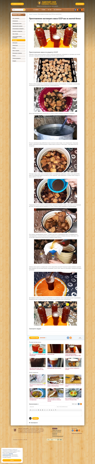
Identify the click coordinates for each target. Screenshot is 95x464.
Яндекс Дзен (55, 428)
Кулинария (15, 40)
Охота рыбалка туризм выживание (17, 37)
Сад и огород (15, 33)
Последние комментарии (56, 431)
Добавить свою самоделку (56, 430)
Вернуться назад (34, 337)
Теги (49, 9)
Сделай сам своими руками (47, 2)
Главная (36, 9)
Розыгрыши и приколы (17, 53)
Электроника (15, 20)
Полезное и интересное (17, 31)
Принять (12, 460)
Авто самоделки (16, 18)
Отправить (35, 418)
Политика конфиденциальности (57, 436)
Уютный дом (15, 45)
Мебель (14, 48)
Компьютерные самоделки (18, 28)
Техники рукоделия (17, 58)
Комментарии (57, 9)
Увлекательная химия (17, 23)
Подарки (14, 60)
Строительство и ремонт (17, 26)
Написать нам (54, 434)
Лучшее (43, 9)
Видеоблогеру (54, 433)
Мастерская (15, 42)
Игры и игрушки (16, 50)
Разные (14, 55)
